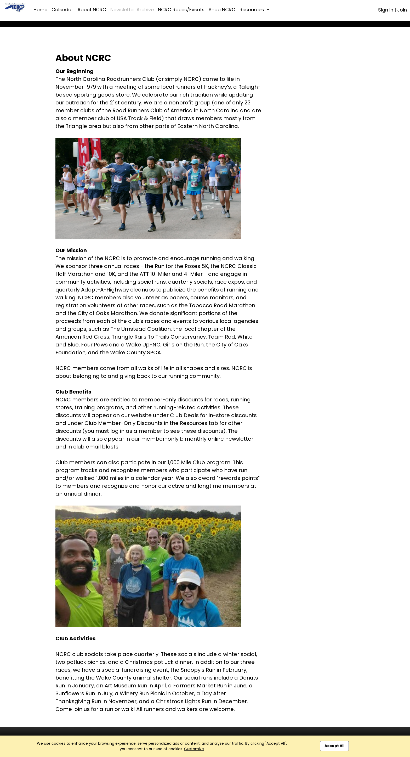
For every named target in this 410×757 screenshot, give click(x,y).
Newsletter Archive (132, 9)
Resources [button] (252, 9)
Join (402, 10)
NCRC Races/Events (181, 9)
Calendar (62, 9)
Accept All (334, 745)
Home (40, 9)
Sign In (385, 10)
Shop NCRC (222, 9)
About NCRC (91, 9)
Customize (194, 749)
